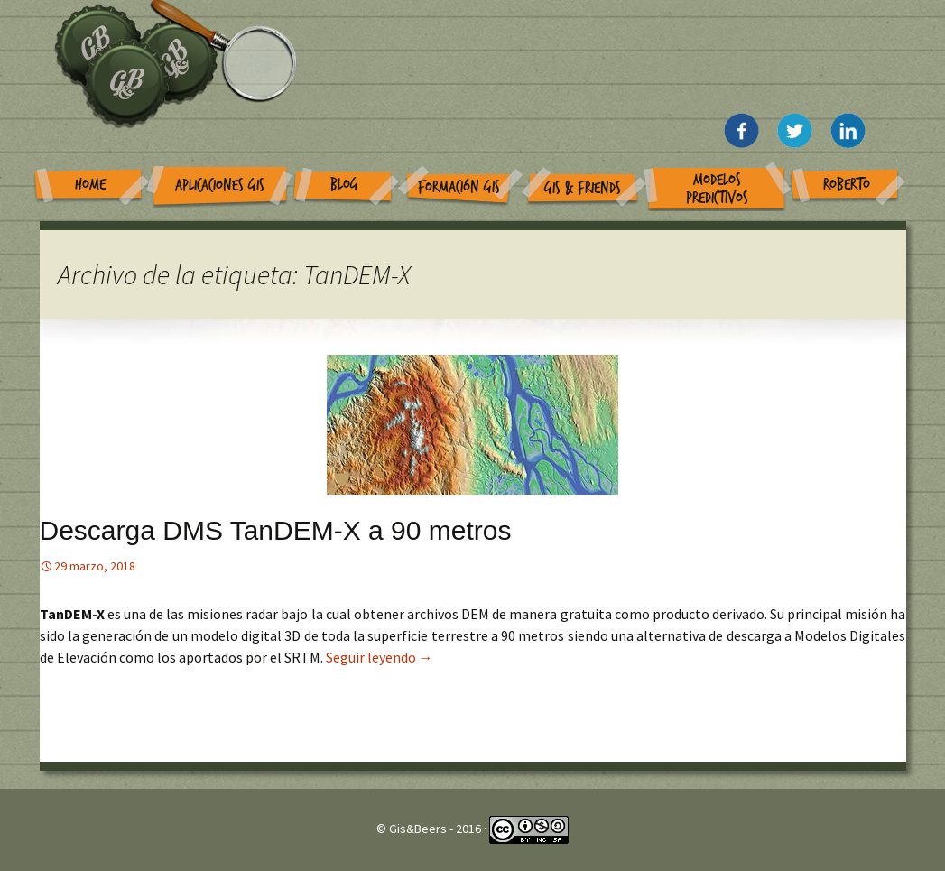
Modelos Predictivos (717, 189)
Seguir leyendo (379, 657)
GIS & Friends (582, 188)
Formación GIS (459, 187)
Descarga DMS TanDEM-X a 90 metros (276, 530)
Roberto (846, 184)
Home (90, 184)
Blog (344, 184)
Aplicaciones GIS (219, 185)
